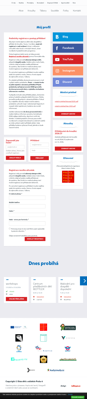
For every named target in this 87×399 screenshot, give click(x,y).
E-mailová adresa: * (15, 194)
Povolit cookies (77, 397)
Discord (67, 82)
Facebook (68, 48)
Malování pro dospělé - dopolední (67, 286)
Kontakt (77, 10)
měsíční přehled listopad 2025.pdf (66, 101)
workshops (12, 283)
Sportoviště (65, 3)
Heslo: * (11, 211)
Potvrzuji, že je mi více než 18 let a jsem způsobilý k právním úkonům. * (26, 230)
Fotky (66, 10)
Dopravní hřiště (52, 3)
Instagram (69, 71)
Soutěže (55, 10)
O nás (14, 3)
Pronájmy (30, 3)
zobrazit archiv (68, 114)
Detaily (70, 394)
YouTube (68, 59)
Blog (65, 37)
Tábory (43, 10)
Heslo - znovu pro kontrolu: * (19, 220)
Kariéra (21, 3)
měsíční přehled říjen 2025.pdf (65, 106)
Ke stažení (40, 3)
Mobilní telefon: (14, 202)
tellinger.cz (75, 386)
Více (74, 3)
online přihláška (16, 299)
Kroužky (31, 10)
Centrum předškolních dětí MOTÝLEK (42, 286)
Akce (21, 10)
